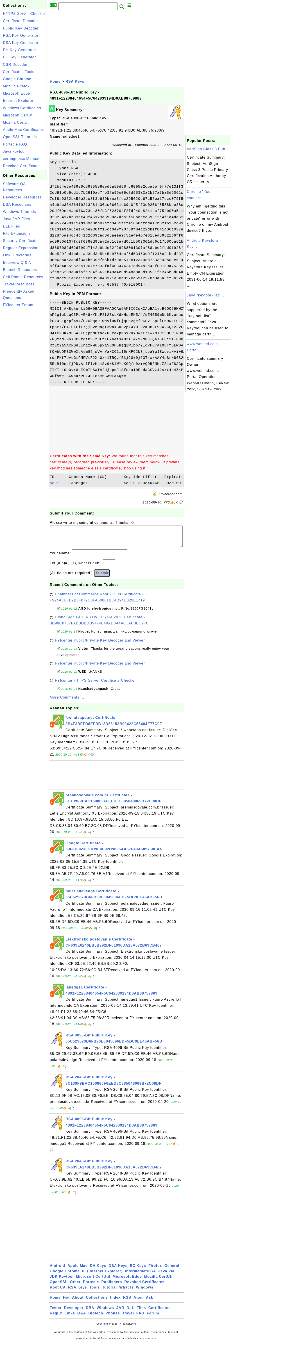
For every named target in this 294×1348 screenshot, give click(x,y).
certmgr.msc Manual (21, 159)
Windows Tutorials (19, 212)
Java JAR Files (16, 219)
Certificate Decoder (20, 21)
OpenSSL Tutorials (20, 137)
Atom (138, 1302)
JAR (120, 1312)
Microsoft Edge (16, 93)
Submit (102, 577)
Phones (113, 1318)
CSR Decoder (15, 64)
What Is (126, 1292)
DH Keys (98, 1270)
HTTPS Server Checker (24, 14)
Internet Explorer (18, 100)
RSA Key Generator (20, 35)
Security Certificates (21, 241)
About (78, 1302)
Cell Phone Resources (23, 277)
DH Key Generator (19, 50)
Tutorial (109, 1292)
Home (55, 81)
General (171, 1270)
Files (141, 1312)
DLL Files (11, 226)
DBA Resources (17, 204)
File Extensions (17, 233)
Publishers (111, 1286)
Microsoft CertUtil (19, 115)
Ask (149, 1302)
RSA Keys (75, 81)
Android (57, 1270)
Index (115, 1302)
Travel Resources (19, 284)
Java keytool (14, 151)
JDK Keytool (62, 1281)
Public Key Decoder (21, 28)
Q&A (81, 1318)
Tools (94, 1292)
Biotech (95, 1318)
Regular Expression (20, 248)
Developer (73, 1312)
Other (75, 1286)
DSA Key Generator (20, 43)
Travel (128, 1318)
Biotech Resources (20, 270)
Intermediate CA (140, 1275)
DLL (130, 1312)
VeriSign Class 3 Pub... (208, 149)
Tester (56, 1312)
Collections (97, 1302)
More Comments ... (67, 702)
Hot (66, 1302)
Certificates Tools (18, 72)
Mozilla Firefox (16, 86)
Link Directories (17, 255)
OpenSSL (59, 1286)
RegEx (56, 1318)
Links (69, 1318)
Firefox (155, 1270)
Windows (144, 1292)
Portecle (91, 1286)
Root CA (58, 1292)
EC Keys (138, 1270)
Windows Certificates (22, 108)
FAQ (140, 1318)
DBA (90, 1312)
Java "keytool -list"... (205, 295)
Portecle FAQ (15, 144)
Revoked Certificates (22, 166)
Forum (153, 1318)
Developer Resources (22, 197)
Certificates (159, 1312)
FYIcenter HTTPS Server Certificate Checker (95, 685)
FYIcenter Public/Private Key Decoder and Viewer (100, 645)
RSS (127, 1302)
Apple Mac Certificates (23, 130)
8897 (58, 483)
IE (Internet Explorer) (102, 1275)
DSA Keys (118, 1270)
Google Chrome (17, 79)
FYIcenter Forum (18, 305)
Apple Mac (78, 1270)
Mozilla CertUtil (17, 122)
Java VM (166, 1275)
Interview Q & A (17, 262)
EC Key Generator (19, 57)
